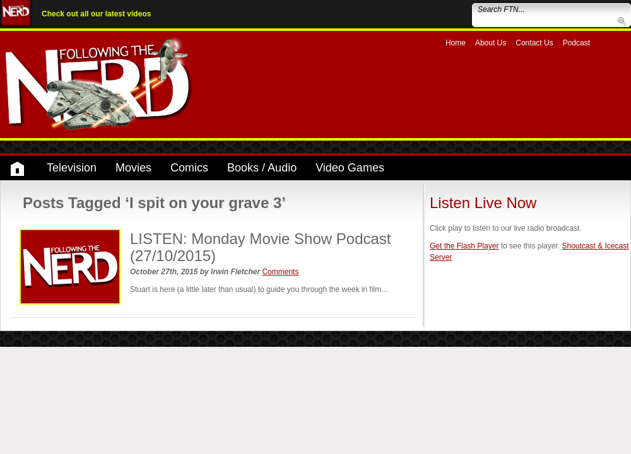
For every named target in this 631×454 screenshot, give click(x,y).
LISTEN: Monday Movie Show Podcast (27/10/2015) (260, 247)
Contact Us (534, 42)
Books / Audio (262, 167)
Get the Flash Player (464, 246)
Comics (189, 167)
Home (455, 42)
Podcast (576, 42)
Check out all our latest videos (96, 13)
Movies (133, 167)
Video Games (350, 167)
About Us (490, 42)
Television (72, 167)
